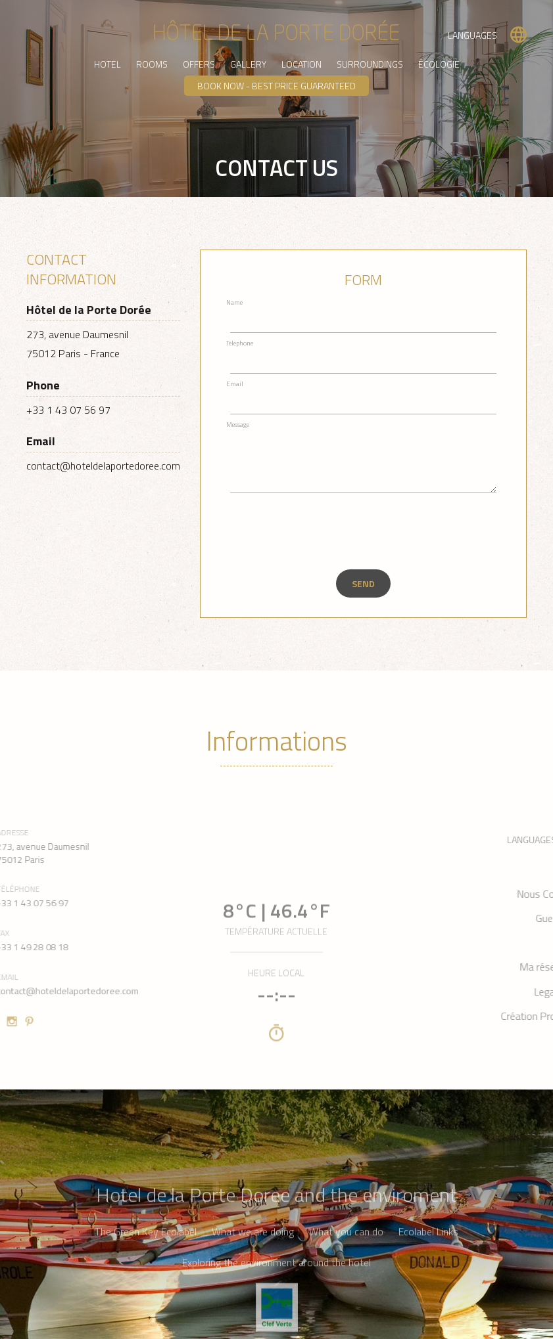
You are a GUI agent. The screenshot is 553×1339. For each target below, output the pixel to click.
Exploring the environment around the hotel (276, 1311)
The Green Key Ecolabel (146, 1280)
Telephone (239, 343)
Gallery (248, 64)
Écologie (439, 64)
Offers (199, 64)
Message (237, 424)
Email (234, 384)
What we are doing (253, 1280)
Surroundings (370, 64)
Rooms (152, 64)
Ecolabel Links (428, 1280)
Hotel (107, 64)
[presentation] (320, 531)
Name (234, 302)
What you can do (346, 1280)
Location (301, 64)
